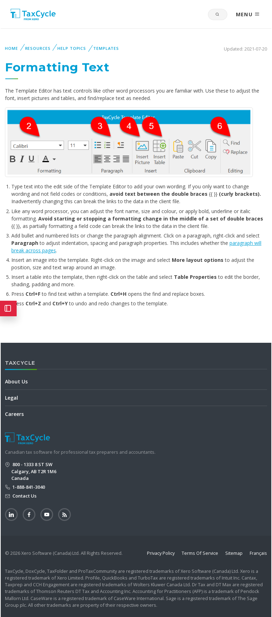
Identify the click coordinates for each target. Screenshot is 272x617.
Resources (38, 48)
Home (11, 48)
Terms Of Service (200, 553)
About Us (16, 381)
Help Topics (71, 48)
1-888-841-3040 (28, 487)
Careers (14, 414)
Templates (106, 48)
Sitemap (234, 553)
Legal (11, 397)
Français (258, 553)
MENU (248, 14)
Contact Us (23, 496)
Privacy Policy (161, 553)
